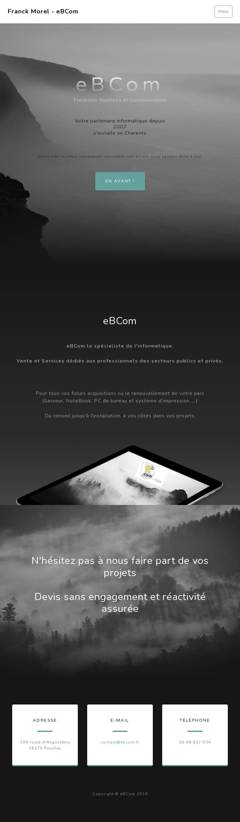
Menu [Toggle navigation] (223, 11)
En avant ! (120, 181)
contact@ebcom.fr (120, 742)
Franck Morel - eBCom (43, 11)
